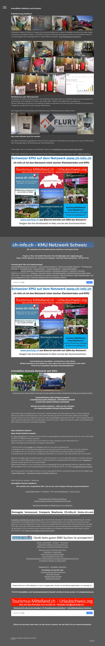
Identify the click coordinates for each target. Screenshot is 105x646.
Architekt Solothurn (74, 273)
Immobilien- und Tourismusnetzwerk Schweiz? (37, 592)
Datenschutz (20, 638)
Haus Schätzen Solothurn (47, 267)
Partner (46, 491)
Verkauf (56, 542)
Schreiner (81, 271)
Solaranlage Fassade (69, 269)
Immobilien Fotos (26, 269)
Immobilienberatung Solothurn (79, 608)
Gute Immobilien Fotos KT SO (52, 556)
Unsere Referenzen (18, 473)
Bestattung (21, 277)
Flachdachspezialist (59, 273)
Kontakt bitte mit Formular (82, 467)
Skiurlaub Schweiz (53, 574)
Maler (62, 275)
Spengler (42, 273)
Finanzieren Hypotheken (52, 552)
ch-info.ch (60, 592)
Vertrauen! (64, 542)
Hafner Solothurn (84, 154)
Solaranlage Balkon (54, 269)
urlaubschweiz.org (86, 592)
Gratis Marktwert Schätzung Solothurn (52, 499)
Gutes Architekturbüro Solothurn (53, 572)
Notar (28, 277)
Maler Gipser (86, 273)
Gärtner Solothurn (27, 271)
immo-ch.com (75, 491)
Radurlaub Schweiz (53, 579)
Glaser (76, 275)
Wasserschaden (84, 275)
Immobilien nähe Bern (58, 567)
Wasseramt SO (44, 567)
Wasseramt (87, 460)
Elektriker (34, 277)
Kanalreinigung (38, 275)
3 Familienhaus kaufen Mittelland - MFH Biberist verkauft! (52, 399)
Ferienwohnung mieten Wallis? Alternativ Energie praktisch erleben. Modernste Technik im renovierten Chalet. (52, 393)
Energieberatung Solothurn (55, 608)
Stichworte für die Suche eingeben (27, 608)
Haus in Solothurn (20, 436)
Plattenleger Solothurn (43, 271)
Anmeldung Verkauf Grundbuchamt (52, 561)
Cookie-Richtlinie (27, 638)
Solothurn (73, 271)
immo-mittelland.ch (61, 491)
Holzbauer (34, 273)
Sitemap (34, 638)
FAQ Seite (62, 256)
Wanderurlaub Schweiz (53, 576)
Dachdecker (68, 275)
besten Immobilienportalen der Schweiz (39, 531)
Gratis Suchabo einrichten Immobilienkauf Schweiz (52, 501)
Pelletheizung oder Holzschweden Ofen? (68, 149)
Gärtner (56, 275)
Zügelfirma (49, 275)
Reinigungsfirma (27, 275)
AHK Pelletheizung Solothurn (70, 37)
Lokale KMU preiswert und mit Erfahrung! (52, 545)
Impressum (13, 638)
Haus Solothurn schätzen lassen (52, 554)
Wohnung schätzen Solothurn (69, 267)
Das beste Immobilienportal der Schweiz (26, 520)
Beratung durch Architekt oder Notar (52, 550)
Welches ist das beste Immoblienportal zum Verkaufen (52, 505)
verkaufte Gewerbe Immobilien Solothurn (42, 473)
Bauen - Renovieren (44, 542)
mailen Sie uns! (76, 256)
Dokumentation (39, 269)
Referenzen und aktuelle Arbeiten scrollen (52, 547)
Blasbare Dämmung (46, 277)
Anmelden (91, 640)
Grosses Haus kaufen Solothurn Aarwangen (52, 402)
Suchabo (29, 447)
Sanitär (48, 273)
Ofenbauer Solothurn (61, 271)
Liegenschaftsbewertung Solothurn (24, 267)
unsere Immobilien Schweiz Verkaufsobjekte (54, 408)
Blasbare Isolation (60, 277)
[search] (48, 282)
